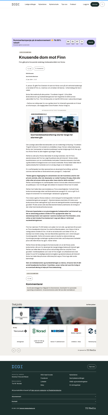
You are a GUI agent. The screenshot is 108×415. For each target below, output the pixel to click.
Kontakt (54, 401)
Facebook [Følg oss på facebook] (44, 378)
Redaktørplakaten (55, 390)
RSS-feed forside (47, 375)
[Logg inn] (85, 4)
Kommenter (39, 68)
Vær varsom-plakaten (38, 390)
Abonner (94, 4)
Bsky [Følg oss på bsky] (42, 385)
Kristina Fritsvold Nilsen (20, 377)
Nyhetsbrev (73, 375)
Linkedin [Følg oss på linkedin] (43, 381)
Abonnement (54, 396)
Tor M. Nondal (17, 383)
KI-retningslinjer (74, 385)
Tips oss (92, 367)
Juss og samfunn (25, 52)
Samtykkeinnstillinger (76, 378)
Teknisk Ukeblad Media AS (27, 408)
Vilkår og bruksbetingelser (78, 381)
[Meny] (102, 4)
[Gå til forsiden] (15, 4)
